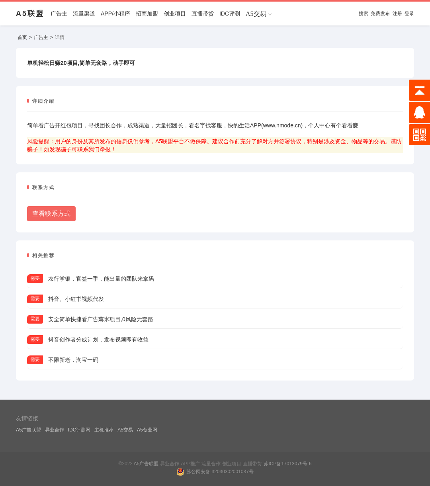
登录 (409, 13)
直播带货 (203, 13)
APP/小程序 (115, 13)
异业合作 (54, 430)
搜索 (363, 13)
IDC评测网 (79, 430)
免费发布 (380, 13)
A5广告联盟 (28, 430)
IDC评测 (229, 13)
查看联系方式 (51, 213)
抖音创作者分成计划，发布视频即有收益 (98, 339)
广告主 (59, 13)
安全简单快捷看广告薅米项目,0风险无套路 (100, 319)
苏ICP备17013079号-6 (287, 463)
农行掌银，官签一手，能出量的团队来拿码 (101, 278)
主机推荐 (103, 430)
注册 (397, 13)
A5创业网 (147, 430)
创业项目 (175, 13)
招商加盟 (147, 13)
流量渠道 (84, 13)
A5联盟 (30, 14)
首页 (22, 37)
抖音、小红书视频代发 (76, 299)
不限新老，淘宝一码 (73, 360)
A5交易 (125, 430)
